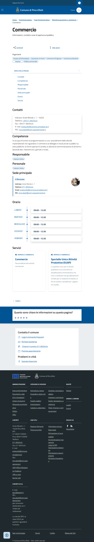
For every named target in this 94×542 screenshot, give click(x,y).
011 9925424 (27, 186)
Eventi (68, 408)
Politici (14, 411)
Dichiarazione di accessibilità (55, 435)
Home (14, 20)
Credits (52, 533)
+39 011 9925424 (30, 120)
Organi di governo (18, 401)
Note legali (52, 430)
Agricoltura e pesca (37, 390)
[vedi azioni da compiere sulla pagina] (54, 47)
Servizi (37, 533)
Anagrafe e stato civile (37, 396)
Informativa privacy (55, 426)
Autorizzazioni (35, 404)
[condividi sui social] (17, 47)
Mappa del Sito (70, 533)
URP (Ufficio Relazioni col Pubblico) (20, 469)
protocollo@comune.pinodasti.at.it (35, 126)
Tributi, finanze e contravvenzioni (55, 409)
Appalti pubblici (35, 401)
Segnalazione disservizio (56, 449)
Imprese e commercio (24, 255)
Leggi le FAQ (52, 445)
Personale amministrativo (19, 406)
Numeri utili (16, 478)
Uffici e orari (16, 474)
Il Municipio (20, 179)
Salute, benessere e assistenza (56, 403)
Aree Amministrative (42, 20)
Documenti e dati (18, 394)
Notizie (68, 390)
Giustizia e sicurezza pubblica (56, 392)
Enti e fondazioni (18, 397)
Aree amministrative (19, 390)
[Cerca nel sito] (78, 10)
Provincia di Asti (36, 430)
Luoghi (68, 405)
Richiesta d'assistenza (55, 459)
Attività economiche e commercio (64, 20)
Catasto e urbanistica (37, 407)
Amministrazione (25, 20)
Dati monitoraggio (18, 533)
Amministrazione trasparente (56, 441)
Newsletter (70, 429)
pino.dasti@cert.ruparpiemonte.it (32, 129)
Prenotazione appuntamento (55, 454)
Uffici (14, 414)
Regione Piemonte (18, 3)
